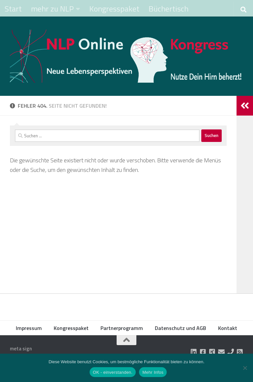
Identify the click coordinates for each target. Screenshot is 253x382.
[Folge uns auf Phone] (230, 352)
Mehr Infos (152, 372)
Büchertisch (168, 8)
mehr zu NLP (52, 8)
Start (13, 8)
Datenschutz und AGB (180, 328)
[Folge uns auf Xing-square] (212, 352)
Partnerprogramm (121, 328)
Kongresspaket (114, 8)
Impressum (29, 328)
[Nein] (244, 368)
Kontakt (227, 328)
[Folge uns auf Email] (221, 352)
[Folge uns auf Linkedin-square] (193, 352)
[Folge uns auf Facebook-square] (203, 352)
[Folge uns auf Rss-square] (240, 352)
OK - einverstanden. (112, 372)
